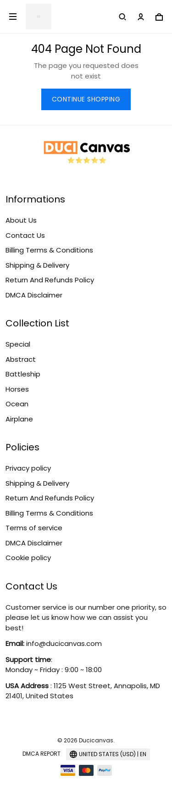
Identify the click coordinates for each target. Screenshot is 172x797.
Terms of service (34, 528)
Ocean (17, 404)
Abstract (21, 359)
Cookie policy (28, 557)
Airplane (19, 419)
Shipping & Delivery (37, 265)
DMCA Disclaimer (34, 295)
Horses (17, 389)
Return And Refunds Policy (50, 280)
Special (18, 344)
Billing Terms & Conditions (49, 250)
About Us (21, 220)
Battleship (23, 374)
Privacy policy (28, 468)
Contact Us (25, 235)
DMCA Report (41, 754)
